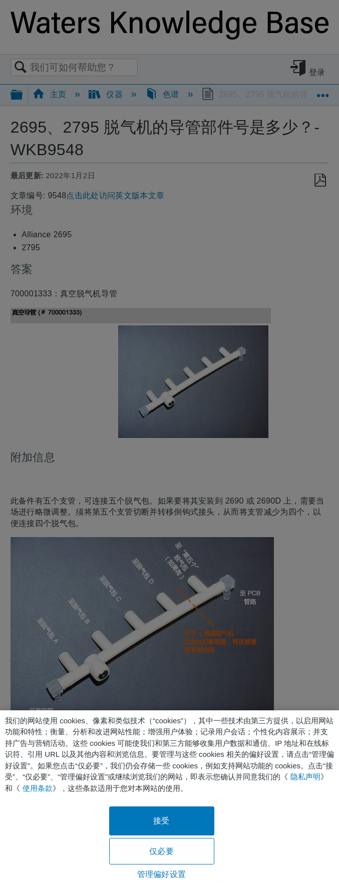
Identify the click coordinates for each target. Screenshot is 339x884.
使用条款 (38, 788)
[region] (169, 797)
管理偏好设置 (161, 874)
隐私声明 (305, 776)
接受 (161, 820)
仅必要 (161, 851)
